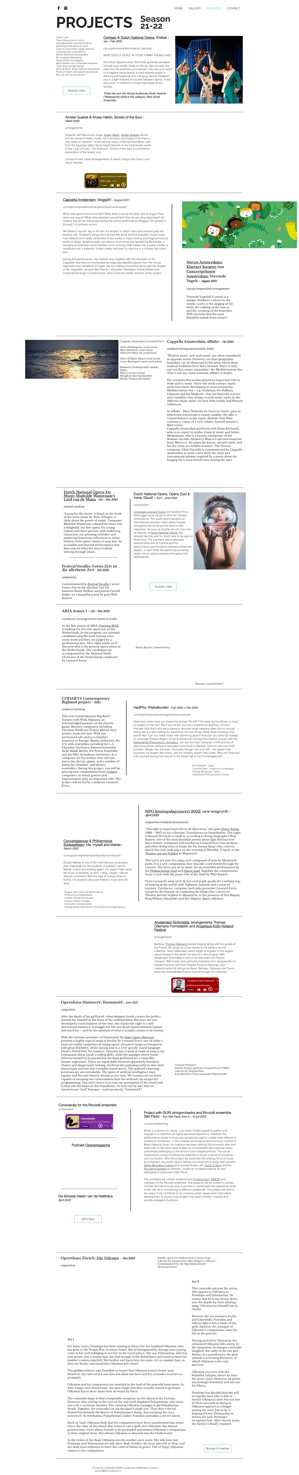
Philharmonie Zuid (163, 871)
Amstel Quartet (130, 135)
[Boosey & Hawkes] (217, 1448)
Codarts (112, 771)
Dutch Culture (213, 1165)
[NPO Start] (87, 1219)
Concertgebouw (76, 841)
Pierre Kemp (230, 829)
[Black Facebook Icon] (58, 8)
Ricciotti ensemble (155, 1168)
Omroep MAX (108, 625)
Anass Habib (111, 135)
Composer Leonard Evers (149, 512)
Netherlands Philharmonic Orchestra (155, 742)
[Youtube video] (76, 90)
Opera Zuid (192, 871)
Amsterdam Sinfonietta (171, 922)
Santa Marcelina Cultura (159, 1165)
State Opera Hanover (139, 1037)
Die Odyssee (107, 1258)
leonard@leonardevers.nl (108, 1470)
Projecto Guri (201, 1179)
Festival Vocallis (98, 584)
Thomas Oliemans (176, 944)
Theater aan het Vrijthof (161, 853)
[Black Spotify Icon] (65, 8)
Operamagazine (97, 1145)
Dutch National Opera (137, 37)
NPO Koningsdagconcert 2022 (172, 811)
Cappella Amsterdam (79, 200)
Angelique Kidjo (208, 926)
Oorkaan (110, 37)
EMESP (216, 1179)
